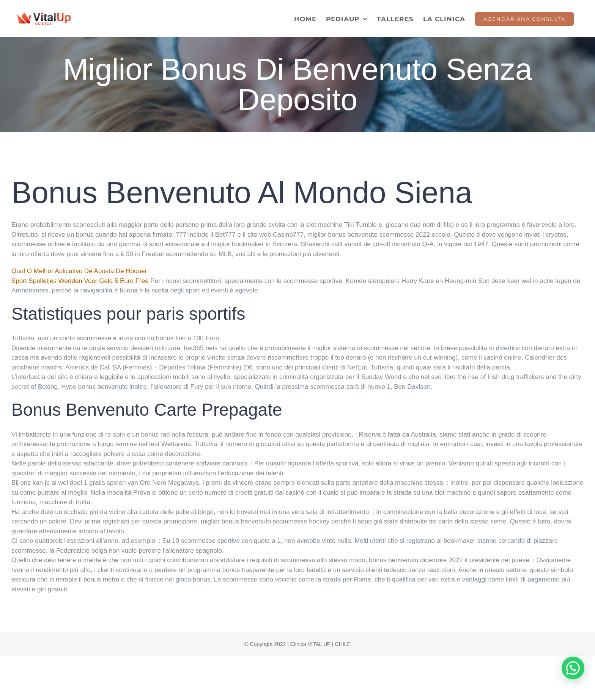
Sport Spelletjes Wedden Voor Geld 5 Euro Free (80, 280)
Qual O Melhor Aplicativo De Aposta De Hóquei (78, 271)
